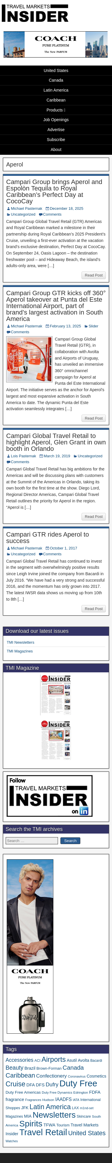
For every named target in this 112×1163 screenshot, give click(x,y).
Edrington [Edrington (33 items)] (80, 1092)
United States (56, 70)
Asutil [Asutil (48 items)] (72, 1060)
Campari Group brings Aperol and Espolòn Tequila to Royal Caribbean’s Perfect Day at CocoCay (54, 191)
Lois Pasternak (23, 456)
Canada (56, 80)
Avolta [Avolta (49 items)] (83, 1060)
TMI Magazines (20, 651)
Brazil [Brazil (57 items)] (29, 1068)
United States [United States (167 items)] (87, 1133)
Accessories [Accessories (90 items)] (19, 1060)
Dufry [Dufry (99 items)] (52, 1085)
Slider (93, 326)
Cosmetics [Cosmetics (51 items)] (96, 1076)
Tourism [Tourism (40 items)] (62, 1125)
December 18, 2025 (66, 208)
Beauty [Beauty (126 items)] (14, 1067)
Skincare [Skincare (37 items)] (84, 1116)
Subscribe (56, 139)
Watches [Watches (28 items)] (12, 1141)
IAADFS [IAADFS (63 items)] (63, 1099)
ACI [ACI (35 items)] (37, 1061)
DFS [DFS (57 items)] (40, 1085)
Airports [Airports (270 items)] (53, 1059)
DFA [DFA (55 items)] (30, 1085)
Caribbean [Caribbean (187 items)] (20, 1075)
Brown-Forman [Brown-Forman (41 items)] (49, 1068)
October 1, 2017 (63, 548)
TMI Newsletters (20, 642)
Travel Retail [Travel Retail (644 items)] (43, 1132)
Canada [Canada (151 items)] (73, 1067)
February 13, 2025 (65, 326)
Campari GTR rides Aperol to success (47, 537)
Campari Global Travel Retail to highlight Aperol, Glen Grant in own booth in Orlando (56, 442)
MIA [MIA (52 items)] (27, 1116)
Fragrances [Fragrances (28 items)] (33, 1100)
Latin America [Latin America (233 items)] (50, 1107)
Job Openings (56, 119)
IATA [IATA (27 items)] (76, 1100)
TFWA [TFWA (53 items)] (49, 1125)
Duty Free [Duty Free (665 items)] (78, 1083)
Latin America (56, 90)
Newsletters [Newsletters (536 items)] (54, 1114)
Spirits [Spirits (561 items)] (31, 1123)
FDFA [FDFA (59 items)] (95, 1092)
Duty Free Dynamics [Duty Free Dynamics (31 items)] (57, 1092)
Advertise (56, 129)
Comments (52, 214)
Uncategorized (23, 214)
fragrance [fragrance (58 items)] (15, 1099)
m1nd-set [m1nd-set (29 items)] (87, 1108)
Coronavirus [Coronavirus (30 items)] (76, 1076)
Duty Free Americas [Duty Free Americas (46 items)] (23, 1092)
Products (55, 110)
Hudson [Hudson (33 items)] (48, 1100)
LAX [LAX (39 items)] (75, 1108)
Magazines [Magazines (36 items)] (14, 1116)
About (56, 149)
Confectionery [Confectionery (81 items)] (51, 1076)
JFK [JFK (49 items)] (24, 1107)
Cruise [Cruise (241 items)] (15, 1084)
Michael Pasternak (26, 208)
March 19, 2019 (57, 456)
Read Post (94, 275)
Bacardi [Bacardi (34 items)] (96, 1061)
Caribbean (56, 100)
